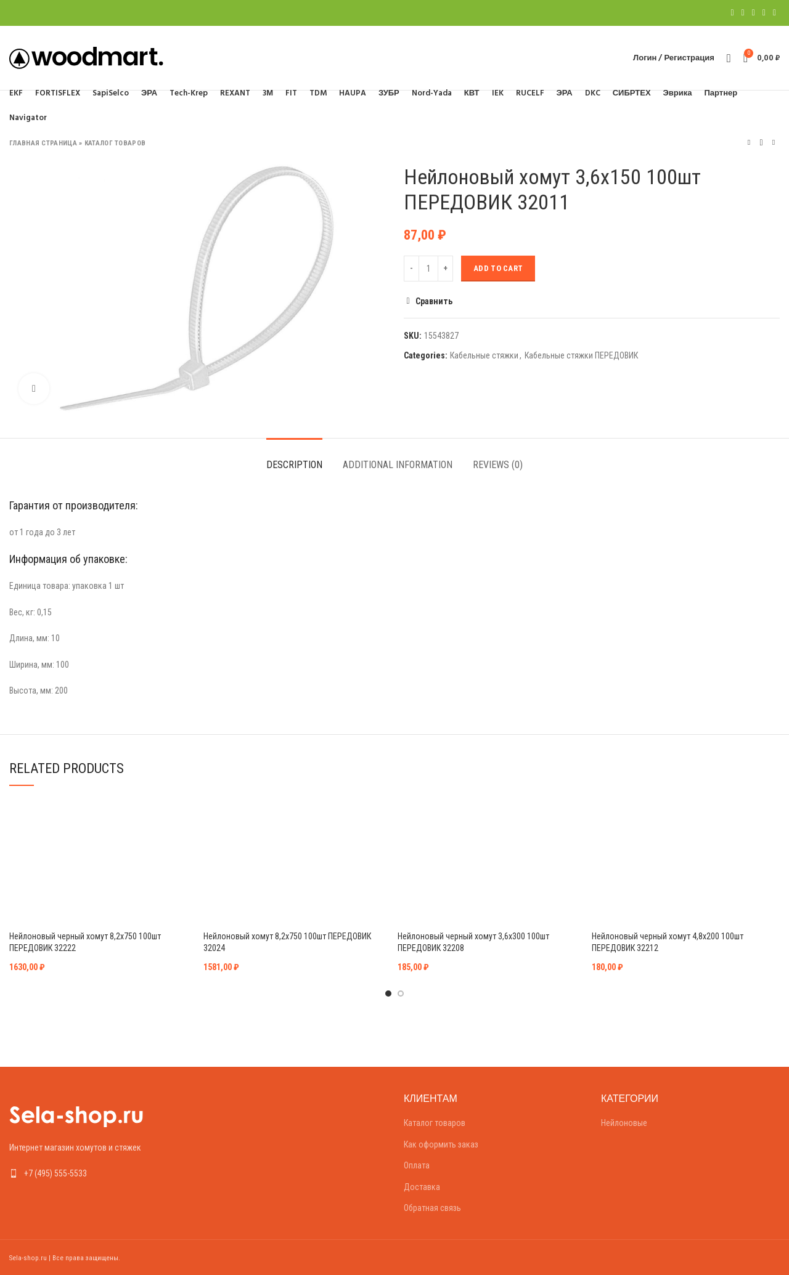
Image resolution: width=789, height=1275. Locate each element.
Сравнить (433, 301)
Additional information (397, 465)
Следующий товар (773, 142)
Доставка (422, 1187)
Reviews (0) (498, 465)
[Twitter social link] (743, 13)
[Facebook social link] (732, 13)
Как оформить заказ (441, 1144)
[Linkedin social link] (764, 13)
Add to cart (498, 268)
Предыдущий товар (749, 142)
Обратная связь (432, 1208)
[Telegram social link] (774, 13)
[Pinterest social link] (753, 13)
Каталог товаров (115, 143)
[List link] (98, 1173)
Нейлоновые (624, 1123)
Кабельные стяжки (484, 355)
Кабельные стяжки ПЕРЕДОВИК (581, 355)
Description (294, 465)
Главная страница (43, 143)
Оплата (417, 1165)
